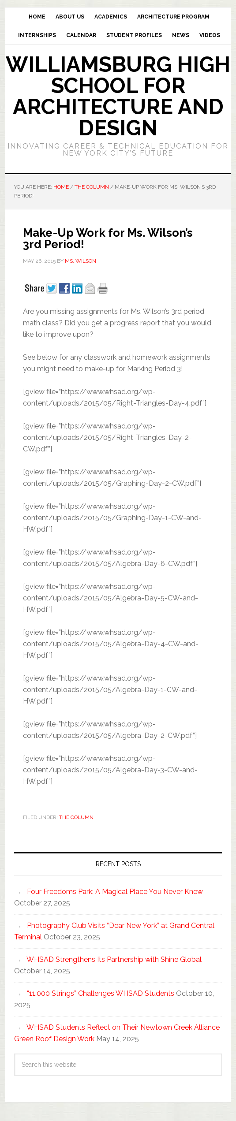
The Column (76, 817)
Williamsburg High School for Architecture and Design (118, 96)
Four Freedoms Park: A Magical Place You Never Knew (115, 891)
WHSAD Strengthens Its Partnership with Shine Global (114, 959)
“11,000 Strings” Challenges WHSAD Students (100, 993)
